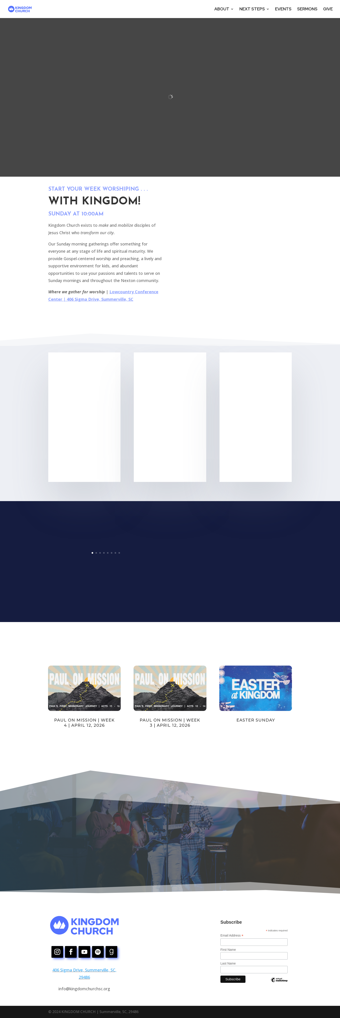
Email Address (231, 935)
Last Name (228, 963)
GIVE (328, 9)
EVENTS (283, 9)
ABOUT (221, 9)
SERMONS (307, 9)
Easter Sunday (255, 720)
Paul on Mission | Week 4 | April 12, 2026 (84, 723)
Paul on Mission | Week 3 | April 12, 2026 (170, 723)
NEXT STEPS (252, 9)
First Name (228, 949)
